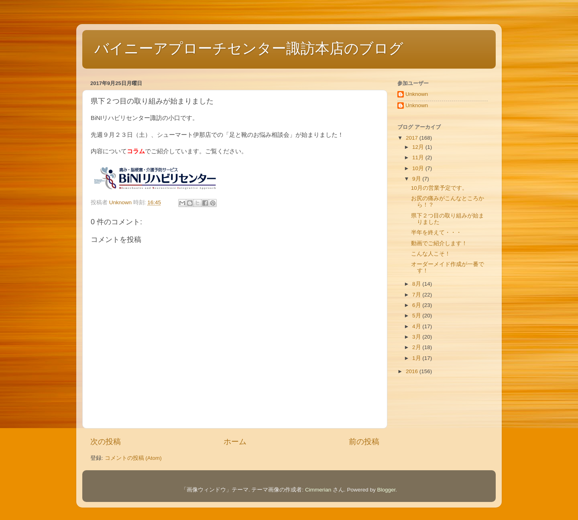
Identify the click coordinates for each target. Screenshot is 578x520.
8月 (417, 284)
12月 (418, 147)
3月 (417, 337)
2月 (417, 347)
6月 (417, 305)
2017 (412, 138)
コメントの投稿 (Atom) (133, 458)
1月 (417, 358)
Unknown (416, 94)
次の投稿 (105, 441)
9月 (417, 179)
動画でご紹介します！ (439, 243)
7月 (417, 295)
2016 (412, 371)
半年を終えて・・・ (436, 233)
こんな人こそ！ (430, 254)
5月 (417, 316)
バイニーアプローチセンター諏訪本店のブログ (248, 48)
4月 (417, 326)
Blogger (386, 490)
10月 (418, 168)
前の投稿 (364, 441)
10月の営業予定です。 (439, 188)
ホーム (235, 441)
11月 (418, 157)
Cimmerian (318, 490)
